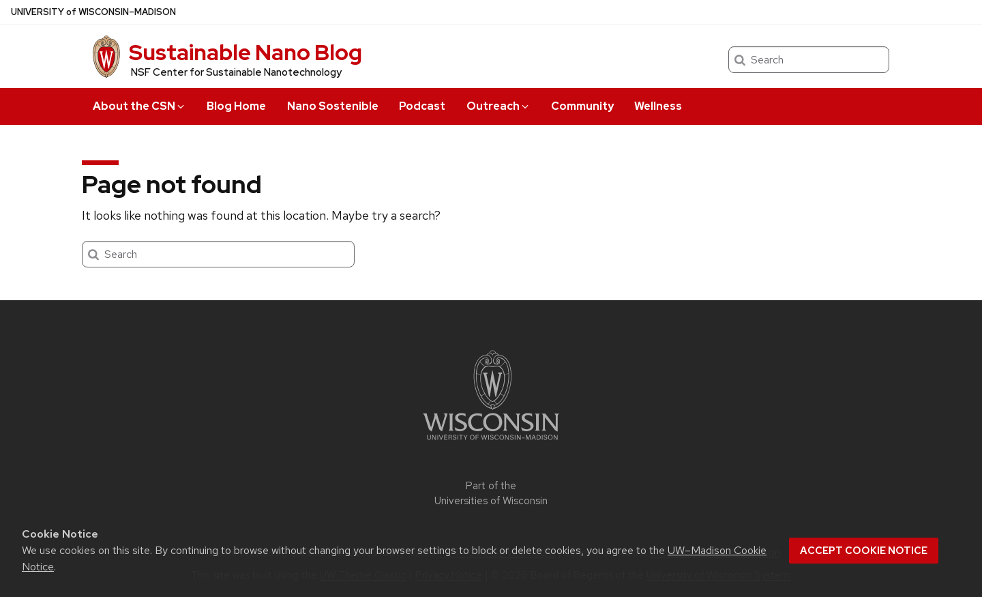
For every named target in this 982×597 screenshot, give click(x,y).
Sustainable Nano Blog (245, 52)
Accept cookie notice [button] (863, 550)
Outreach (498, 106)
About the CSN (139, 106)
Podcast (422, 106)
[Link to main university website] (491, 442)
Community (582, 106)
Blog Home (236, 106)
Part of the (491, 493)
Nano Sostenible (332, 106)
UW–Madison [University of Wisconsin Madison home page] (93, 12)
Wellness (658, 106)
